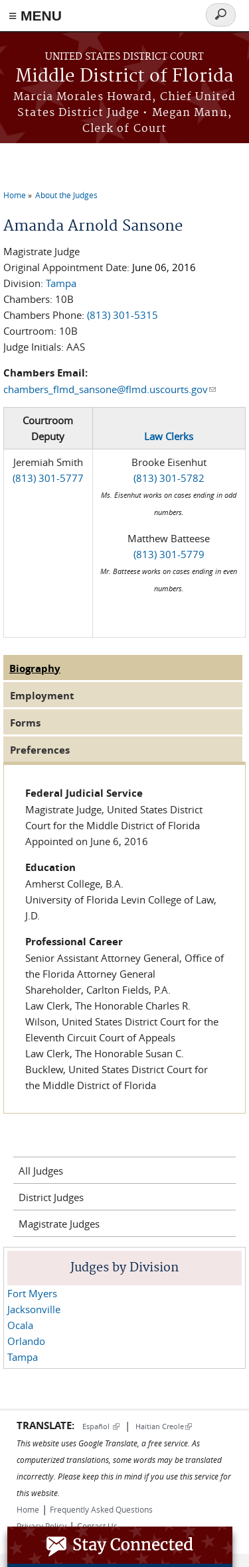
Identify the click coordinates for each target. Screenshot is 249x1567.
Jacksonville (33, 1309)
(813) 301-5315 (122, 314)
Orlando (26, 1341)
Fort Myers (32, 1293)
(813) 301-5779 (169, 554)
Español (101, 1426)
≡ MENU (35, 15)
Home (14, 195)
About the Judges (66, 195)
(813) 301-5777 (48, 478)
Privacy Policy (41, 1526)
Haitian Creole (163, 1426)
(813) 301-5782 (169, 478)
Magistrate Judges (59, 1223)
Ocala (20, 1325)
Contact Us (97, 1526)
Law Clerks (168, 436)
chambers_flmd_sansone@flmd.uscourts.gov (109, 389)
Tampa (61, 283)
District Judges (51, 1197)
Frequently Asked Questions (101, 1509)
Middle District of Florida (124, 76)
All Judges (41, 1170)
